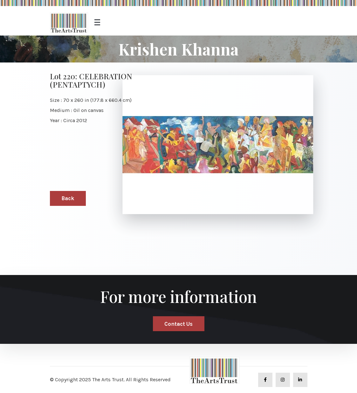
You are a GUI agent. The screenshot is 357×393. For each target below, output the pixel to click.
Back (67, 198)
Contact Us (178, 324)
